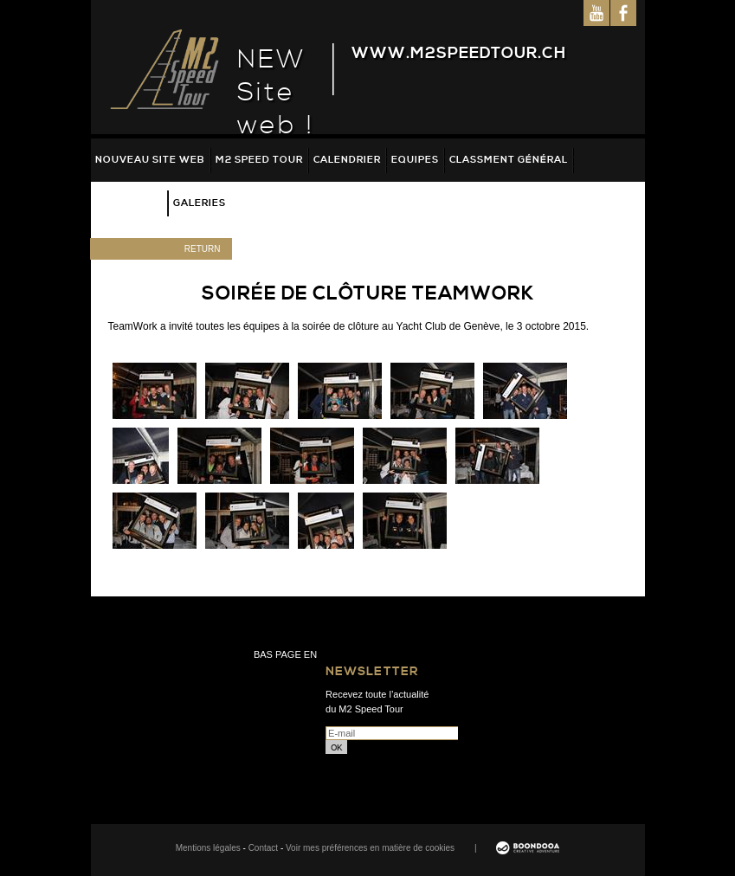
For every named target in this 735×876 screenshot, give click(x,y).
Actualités (129, 203)
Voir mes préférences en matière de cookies (370, 848)
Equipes (415, 160)
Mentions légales (208, 848)
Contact (263, 848)
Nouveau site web (150, 160)
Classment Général (508, 160)
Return (202, 249)
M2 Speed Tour (259, 160)
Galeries (199, 203)
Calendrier (347, 160)
